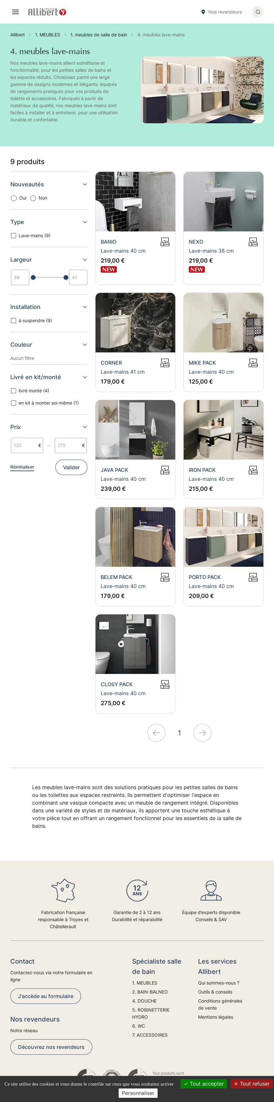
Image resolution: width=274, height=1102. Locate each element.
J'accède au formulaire (45, 996)
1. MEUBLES (144, 982)
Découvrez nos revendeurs (51, 1047)
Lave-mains (34, 235)
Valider (71, 467)
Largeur (48, 259)
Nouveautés (48, 184)
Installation (48, 307)
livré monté (34, 390)
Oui (22, 198)
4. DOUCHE (144, 1001)
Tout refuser (251, 1083)
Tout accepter (204, 1083)
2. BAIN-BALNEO (150, 992)
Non (43, 198)
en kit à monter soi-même (49, 403)
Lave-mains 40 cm (123, 250)
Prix (48, 427)
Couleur (48, 344)
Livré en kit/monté (48, 377)
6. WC (138, 1026)
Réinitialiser (22, 467)
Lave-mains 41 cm (123, 372)
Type (48, 222)
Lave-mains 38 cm (211, 250)
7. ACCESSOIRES (150, 1035)
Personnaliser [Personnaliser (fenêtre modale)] (138, 1093)
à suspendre (35, 320)
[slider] (33, 277)
